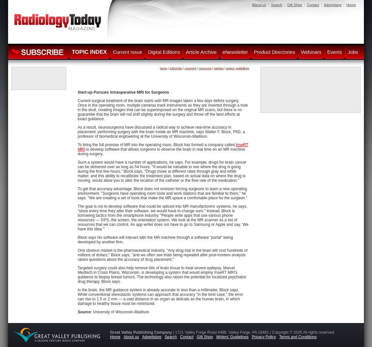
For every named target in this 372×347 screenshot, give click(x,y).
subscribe (176, 68)
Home (351, 5)
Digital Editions (164, 52)
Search (276, 5)
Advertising (332, 5)
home (163, 68)
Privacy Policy (264, 337)
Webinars (311, 52)
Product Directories (274, 52)
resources (205, 68)
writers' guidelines (237, 68)
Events (334, 52)
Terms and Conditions (298, 337)
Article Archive (201, 52)
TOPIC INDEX (89, 52)
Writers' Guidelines (232, 337)
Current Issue (127, 52)
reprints (219, 68)
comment (190, 68)
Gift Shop (294, 5)
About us (259, 5)
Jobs (353, 52)
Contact (313, 5)
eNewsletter (235, 52)
